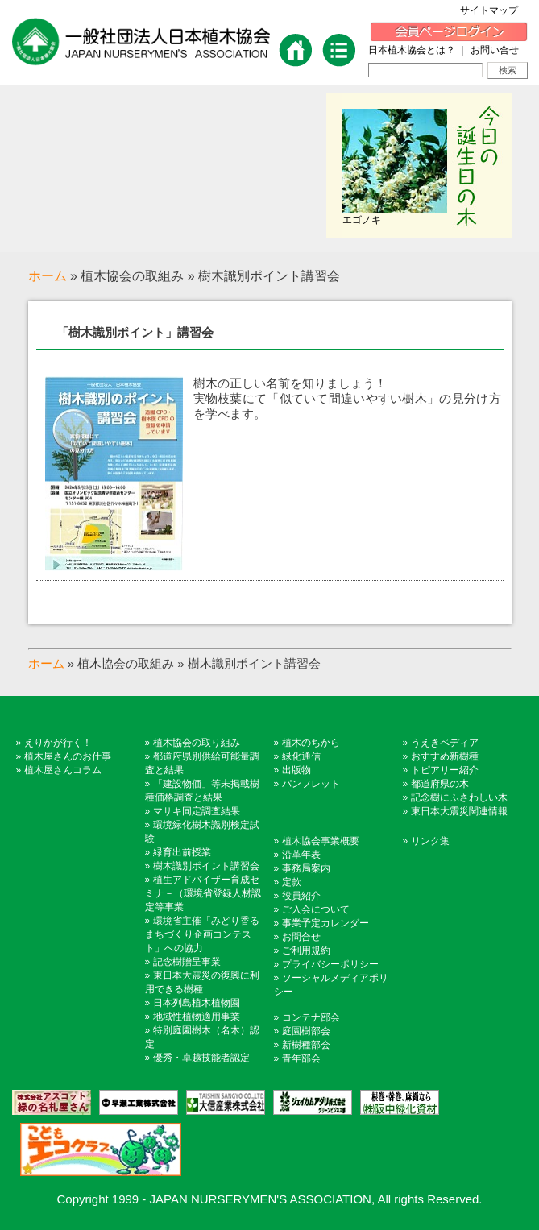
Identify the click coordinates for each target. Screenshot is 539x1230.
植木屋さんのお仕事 (67, 756)
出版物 (296, 770)
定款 (291, 882)
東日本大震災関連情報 (459, 811)
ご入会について (316, 909)
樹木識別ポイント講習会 (206, 866)
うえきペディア (445, 742)
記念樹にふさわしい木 (459, 797)
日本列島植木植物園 (196, 1002)
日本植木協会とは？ (411, 50)
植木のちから (311, 742)
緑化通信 (301, 756)
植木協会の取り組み (196, 742)
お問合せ (301, 936)
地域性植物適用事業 (196, 1016)
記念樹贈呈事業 (187, 961)
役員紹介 (301, 895)
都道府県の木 (440, 783)
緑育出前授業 (182, 852)
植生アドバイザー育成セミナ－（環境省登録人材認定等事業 (203, 893)
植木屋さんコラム (63, 770)
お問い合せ (495, 50)
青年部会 (301, 1058)
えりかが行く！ (58, 742)
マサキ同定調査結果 (196, 811)
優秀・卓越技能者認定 (201, 1057)
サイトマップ (494, 10)
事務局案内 (306, 868)
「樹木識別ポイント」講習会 (135, 332)
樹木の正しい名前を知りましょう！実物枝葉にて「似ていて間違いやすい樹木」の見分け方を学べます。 (347, 398)
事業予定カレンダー (325, 923)
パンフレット (311, 783)
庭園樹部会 (306, 1031)
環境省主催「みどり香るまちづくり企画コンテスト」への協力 (202, 934)
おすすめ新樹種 (445, 756)
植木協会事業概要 (320, 841)
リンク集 (430, 841)
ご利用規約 (306, 950)
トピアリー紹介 (445, 770)
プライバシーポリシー (330, 964)
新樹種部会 (306, 1044)
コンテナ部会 (311, 1017)
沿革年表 (301, 854)
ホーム (47, 276)
